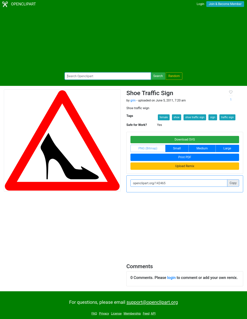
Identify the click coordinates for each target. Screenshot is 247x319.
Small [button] (177, 148)
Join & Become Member (225, 4)
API (153, 313)
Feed (146, 313)
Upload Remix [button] (184, 166)
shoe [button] (176, 117)
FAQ (94, 313)
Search (158, 76)
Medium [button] (202, 148)
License (116, 313)
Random (174, 76)
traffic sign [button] (227, 117)
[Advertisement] (123, 40)
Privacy (104, 313)
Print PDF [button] (184, 157)
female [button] (164, 117)
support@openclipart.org (152, 302)
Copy (233, 183)
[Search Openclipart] (108, 76)
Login (200, 4)
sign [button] (212, 117)
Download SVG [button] (185, 139)
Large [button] (227, 148)
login (171, 277)
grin (132, 100)
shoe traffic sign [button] (194, 117)
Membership (132, 313)
